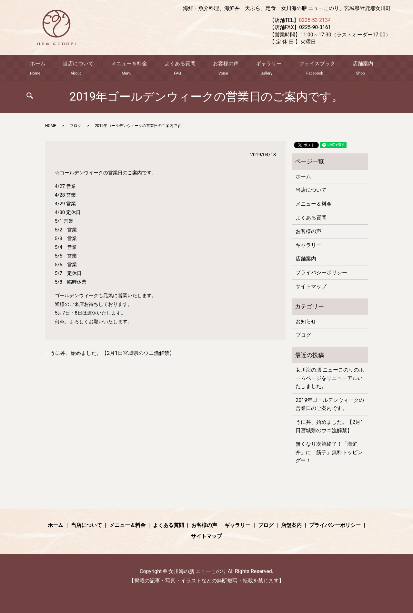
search (370, 69)
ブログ (75, 125)
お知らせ (306, 321)
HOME (50, 125)
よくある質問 (179, 68)
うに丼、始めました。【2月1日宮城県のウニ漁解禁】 (112, 353)
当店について (87, 68)
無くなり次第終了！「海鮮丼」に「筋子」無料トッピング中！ (329, 452)
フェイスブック (302, 68)
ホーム (52, 68)
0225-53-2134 (315, 20)
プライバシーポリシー (321, 272)
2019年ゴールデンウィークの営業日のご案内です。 (330, 404)
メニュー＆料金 (134, 68)
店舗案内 (342, 68)
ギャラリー (258, 68)
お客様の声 (220, 68)
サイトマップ (311, 286)
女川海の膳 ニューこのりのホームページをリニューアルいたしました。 (330, 378)
